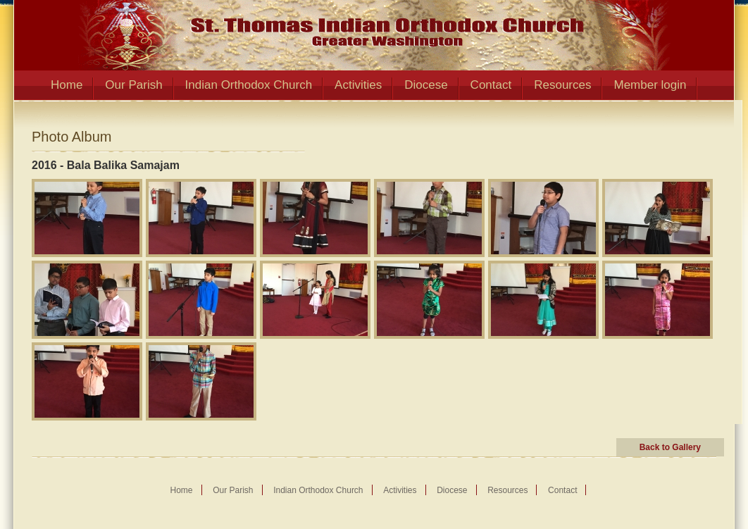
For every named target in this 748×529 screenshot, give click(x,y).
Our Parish (133, 85)
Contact (491, 85)
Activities (358, 85)
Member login (649, 85)
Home (66, 85)
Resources (562, 85)
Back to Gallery (670, 447)
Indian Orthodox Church (249, 85)
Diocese (425, 85)
